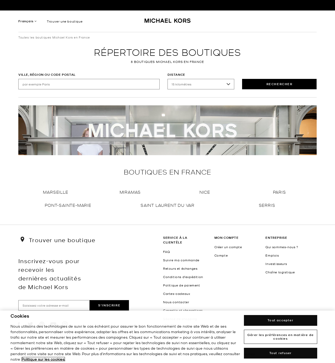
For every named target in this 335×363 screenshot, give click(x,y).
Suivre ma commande (181, 260)
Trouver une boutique (64, 21)
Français (25, 21)
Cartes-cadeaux (176, 293)
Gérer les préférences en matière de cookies (280, 337)
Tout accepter (280, 320)
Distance (176, 74)
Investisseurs (276, 264)
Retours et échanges (180, 268)
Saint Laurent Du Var (167, 205)
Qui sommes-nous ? (281, 247)
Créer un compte (228, 247)
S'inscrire (109, 305)
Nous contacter (176, 302)
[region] (167, 337)
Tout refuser (280, 353)
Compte (221, 255)
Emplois (272, 255)
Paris (279, 191)
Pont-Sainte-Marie (68, 205)
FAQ (166, 252)
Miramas (130, 191)
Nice (204, 191)
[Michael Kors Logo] (167, 22)
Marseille (55, 191)
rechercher (279, 84)
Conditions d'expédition (183, 277)
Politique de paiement (181, 285)
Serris (267, 205)
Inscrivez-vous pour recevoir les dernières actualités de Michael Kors (49, 273)
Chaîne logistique (280, 272)
